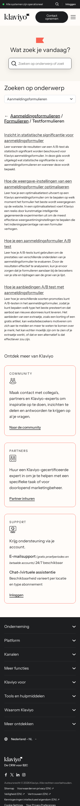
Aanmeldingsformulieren (35, 115)
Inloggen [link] (16, 595)
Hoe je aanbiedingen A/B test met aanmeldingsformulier (34, 290)
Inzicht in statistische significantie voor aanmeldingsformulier (39, 138)
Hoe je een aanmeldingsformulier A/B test (37, 243)
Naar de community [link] (25, 427)
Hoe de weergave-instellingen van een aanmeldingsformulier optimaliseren (38, 184)
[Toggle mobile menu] (73, 17)
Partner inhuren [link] (22, 498)
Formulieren (16, 121)
